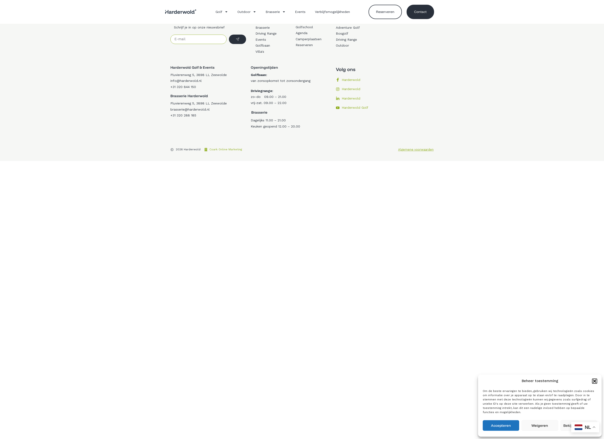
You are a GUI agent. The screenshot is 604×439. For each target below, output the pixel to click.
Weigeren (539, 425)
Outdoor (246, 12)
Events (300, 12)
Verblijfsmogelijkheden (332, 12)
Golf (222, 12)
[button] (594, 381)
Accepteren (501, 425)
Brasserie (276, 12)
